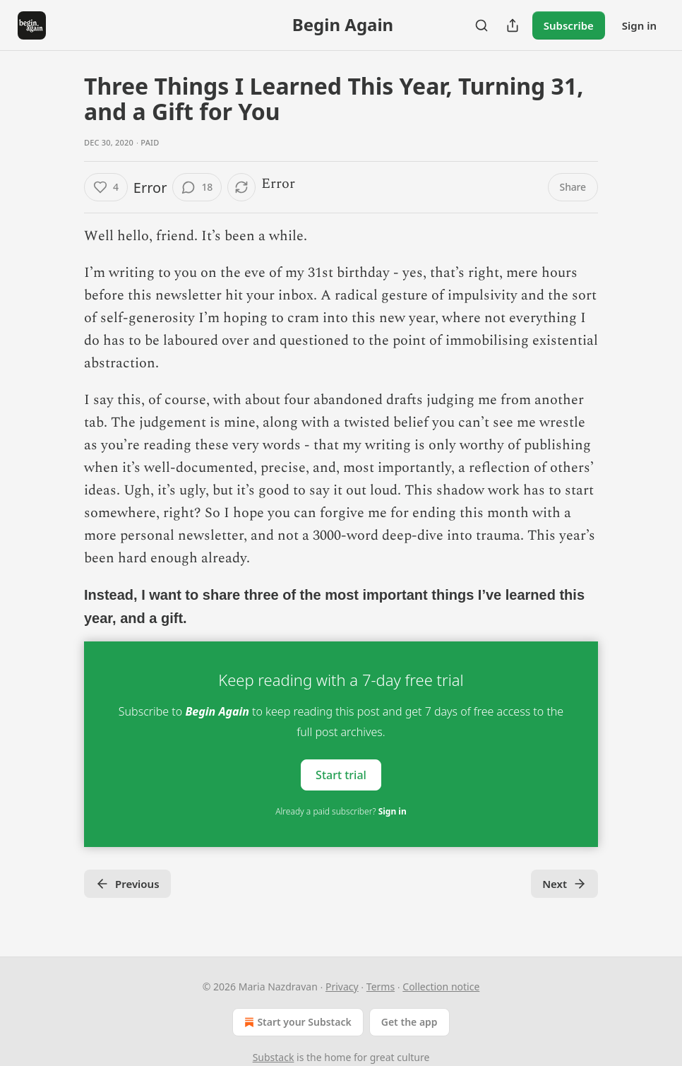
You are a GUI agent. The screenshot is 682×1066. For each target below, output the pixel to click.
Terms (380, 986)
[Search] (481, 25)
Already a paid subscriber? (340, 811)
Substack (273, 1057)
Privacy (342, 986)
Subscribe (569, 25)
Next (564, 884)
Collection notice (440, 986)
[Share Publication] (512, 25)
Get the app (409, 1022)
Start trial (341, 775)
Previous (127, 884)
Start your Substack (296, 1022)
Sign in (639, 25)
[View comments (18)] (197, 187)
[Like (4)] (106, 187)
